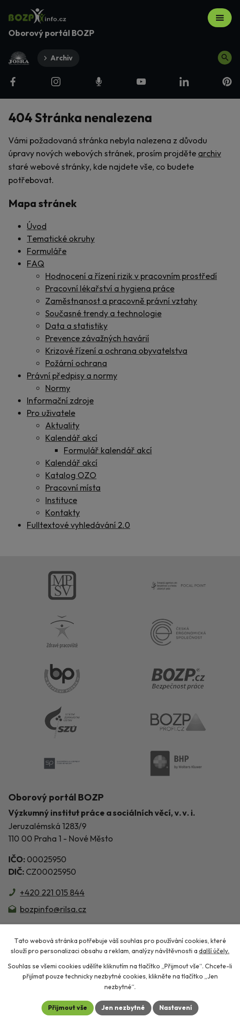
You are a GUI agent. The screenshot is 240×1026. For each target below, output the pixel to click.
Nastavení (175, 1007)
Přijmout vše (67, 1007)
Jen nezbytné (123, 1007)
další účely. (214, 951)
